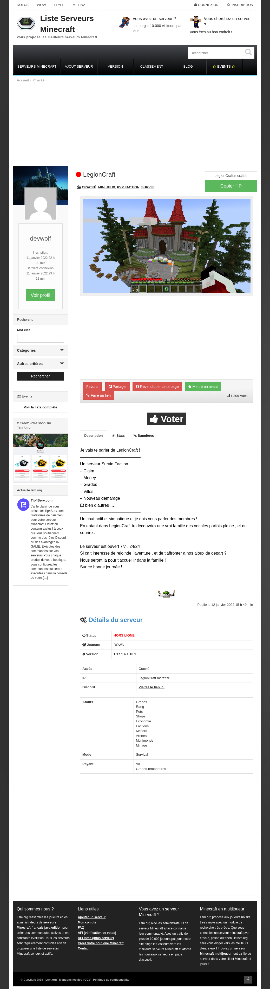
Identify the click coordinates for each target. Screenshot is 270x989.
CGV (87, 979)
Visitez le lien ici (151, 687)
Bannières (144, 436)
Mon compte (87, 922)
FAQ (81, 927)
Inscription (242, 5)
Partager (118, 386)
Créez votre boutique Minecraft (101, 943)
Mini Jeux (106, 187)
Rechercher (40, 376)
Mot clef (23, 330)
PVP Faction (128, 187)
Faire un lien (98, 395)
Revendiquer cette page (157, 386)
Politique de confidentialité (111, 979)
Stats (118, 436)
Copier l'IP (231, 186)
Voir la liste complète (40, 407)
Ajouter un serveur (92, 917)
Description (93, 436)
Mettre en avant (203, 386)
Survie (147, 187)
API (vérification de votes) (97, 933)
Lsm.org (51, 979)
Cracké (38, 80)
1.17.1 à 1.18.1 (125, 654)
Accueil (23, 80)
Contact (84, 948)
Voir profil (40, 295)
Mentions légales (70, 979)
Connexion (208, 5)
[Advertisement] (135, 124)
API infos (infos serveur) (96, 938)
